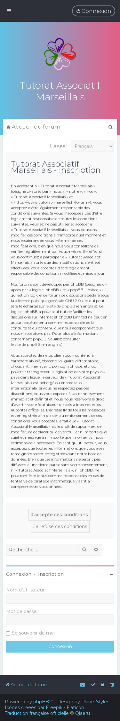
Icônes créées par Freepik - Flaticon (44, 707)
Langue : (59, 145)
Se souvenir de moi (33, 632)
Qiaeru (82, 713)
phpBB (41, 702)
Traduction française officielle (37, 713)
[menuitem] (93, 10)
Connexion (18, 573)
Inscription (51, 573)
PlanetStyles (95, 702)
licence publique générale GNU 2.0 (49, 299)
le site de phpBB (60, 305)
